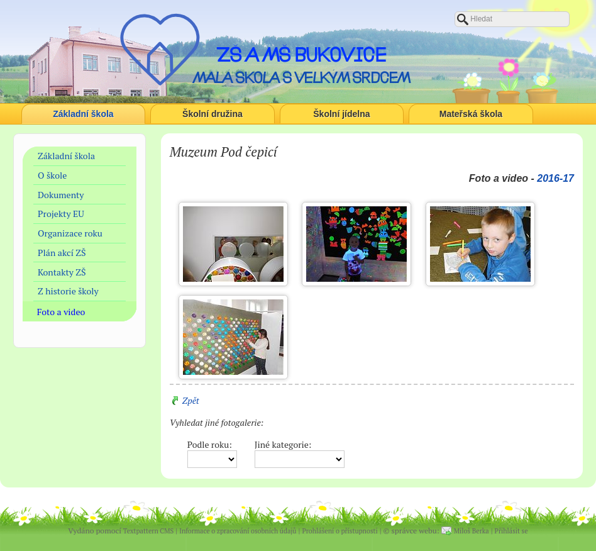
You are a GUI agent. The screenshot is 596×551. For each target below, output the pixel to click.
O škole (52, 175)
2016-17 (555, 178)
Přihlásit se (511, 530)
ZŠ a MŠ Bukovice (301, 54)
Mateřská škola (470, 114)
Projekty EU (61, 214)
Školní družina (212, 114)
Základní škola (83, 114)
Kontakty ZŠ (62, 272)
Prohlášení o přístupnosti (339, 530)
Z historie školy (68, 291)
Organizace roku (70, 233)
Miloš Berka (471, 530)
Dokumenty (61, 195)
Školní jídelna (341, 114)
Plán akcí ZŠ (62, 253)
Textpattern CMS (148, 530)
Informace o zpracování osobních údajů (237, 530)
